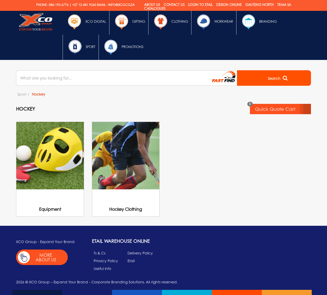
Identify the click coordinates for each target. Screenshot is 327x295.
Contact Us (174, 4)
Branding (258, 22)
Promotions (122, 47)
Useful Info (102, 268)
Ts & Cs (99, 252)
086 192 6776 (59, 5)
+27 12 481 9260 (84, 5)
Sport (80, 47)
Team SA (284, 4)
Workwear (214, 22)
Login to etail (200, 4)
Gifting (129, 22)
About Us (152, 4)
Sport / (23, 94)
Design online (229, 4)
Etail (131, 260)
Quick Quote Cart (283, 109)
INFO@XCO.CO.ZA (121, 5)
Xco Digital (86, 22)
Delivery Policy (140, 252)
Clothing (170, 22)
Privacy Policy (106, 260)
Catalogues (154, 8)
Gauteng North (259, 4)
